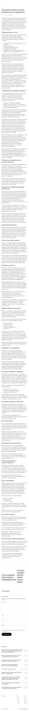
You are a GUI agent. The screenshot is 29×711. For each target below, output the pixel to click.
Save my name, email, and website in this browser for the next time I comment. (14, 631)
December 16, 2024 (25, 673)
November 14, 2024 (25, 651)
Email (3, 620)
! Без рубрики (10, 14)
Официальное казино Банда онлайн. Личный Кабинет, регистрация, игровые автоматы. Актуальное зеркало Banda (12, 651)
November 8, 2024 (25, 665)
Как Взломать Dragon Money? (9, 669)
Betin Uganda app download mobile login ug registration (11, 683)
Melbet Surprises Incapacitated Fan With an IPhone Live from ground (12, 673)
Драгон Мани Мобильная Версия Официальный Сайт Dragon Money (10, 665)
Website (3, 625)
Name (3, 615)
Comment (3, 601)
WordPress (25, 708)
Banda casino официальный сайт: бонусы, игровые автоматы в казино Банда (11, 656)
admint (6, 14)
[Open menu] (2, 1)
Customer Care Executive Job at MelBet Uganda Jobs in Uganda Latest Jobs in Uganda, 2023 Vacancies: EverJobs (11, 678)
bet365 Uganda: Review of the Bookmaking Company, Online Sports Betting (11, 688)
